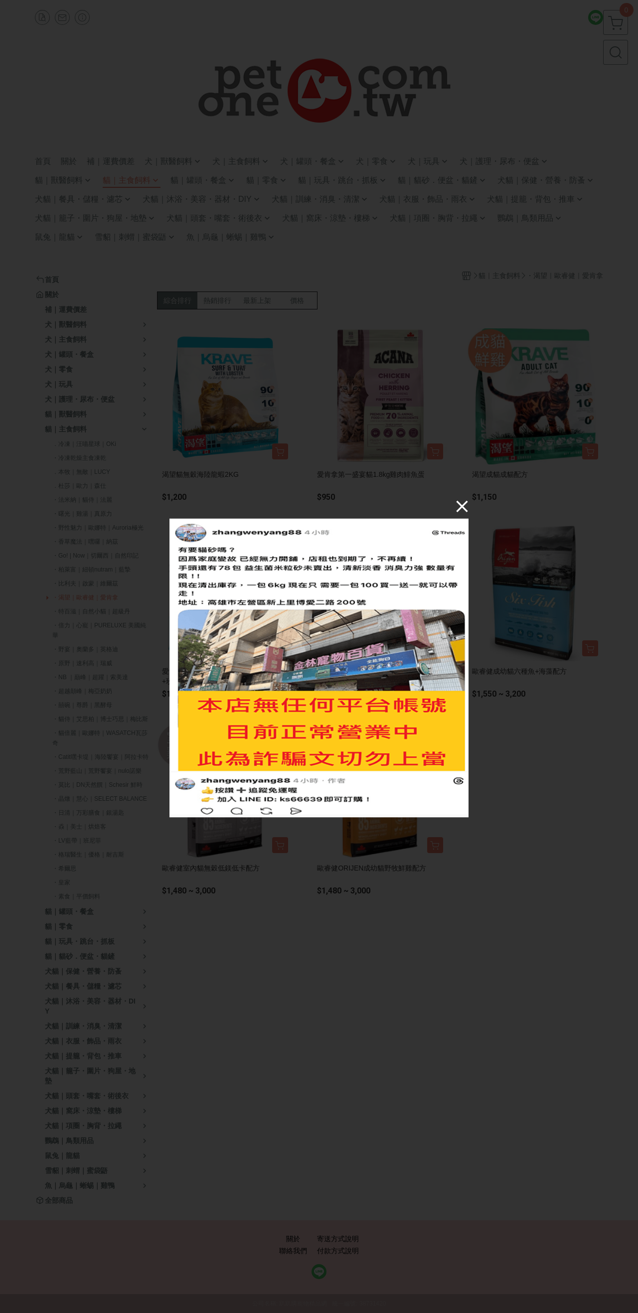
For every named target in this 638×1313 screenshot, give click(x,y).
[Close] (462, 506)
